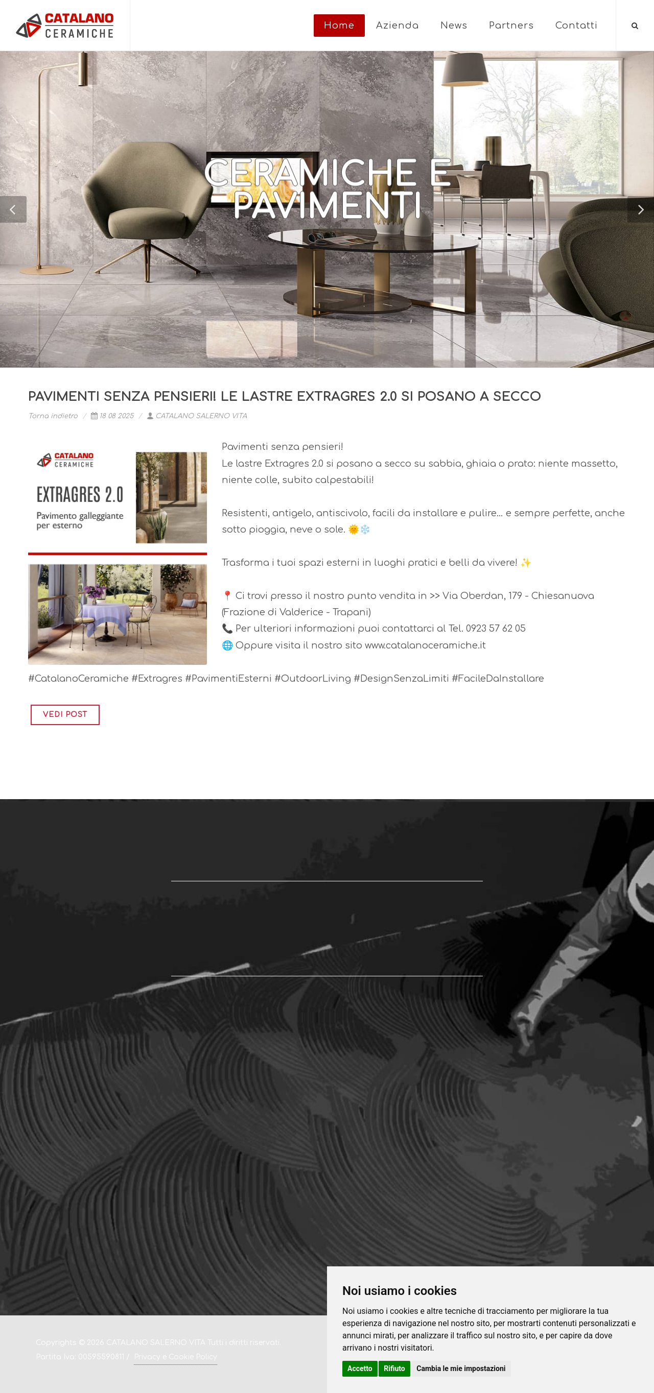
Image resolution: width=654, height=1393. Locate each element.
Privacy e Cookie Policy (175, 1357)
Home (339, 25)
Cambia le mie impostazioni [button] (460, 1368)
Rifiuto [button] (394, 1368)
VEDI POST (65, 714)
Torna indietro (53, 416)
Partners (511, 25)
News (454, 25)
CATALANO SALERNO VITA (197, 416)
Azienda (397, 25)
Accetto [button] (359, 1368)
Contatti (576, 25)
